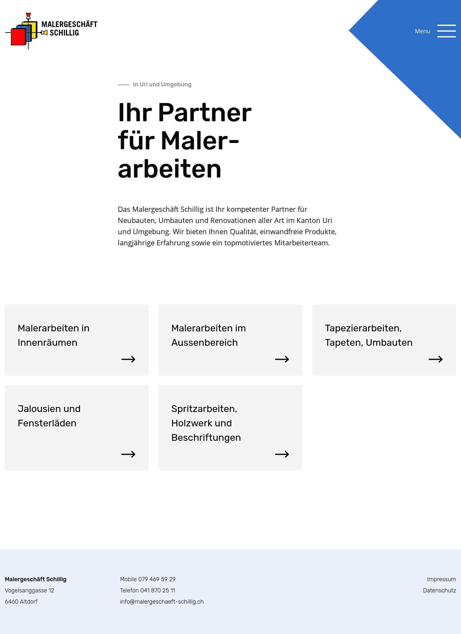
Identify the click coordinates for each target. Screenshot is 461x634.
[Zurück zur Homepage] (51, 30)
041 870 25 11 (157, 590)
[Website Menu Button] (446, 25)
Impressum (441, 579)
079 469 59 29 (157, 579)
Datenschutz (439, 590)
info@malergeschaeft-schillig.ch (162, 601)
